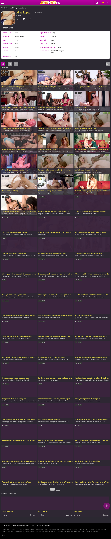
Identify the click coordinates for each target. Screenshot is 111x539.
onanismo (54, 255)
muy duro (98, 234)
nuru (76, 484)
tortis (40, 401)
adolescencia (6, 484)
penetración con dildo (8, 463)
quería (101, 130)
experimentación (80, 297)
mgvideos (54, 422)
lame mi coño (15, 110)
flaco (21, 359)
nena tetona (19, 463)
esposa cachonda (87, 130)
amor (40, 359)
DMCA (28, 526)
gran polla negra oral (50, 338)
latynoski (41, 151)
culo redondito (29, 130)
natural (86, 234)
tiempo (102, 484)
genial (89, 110)
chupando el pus (100, 151)
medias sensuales (80, 172)
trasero (41, 338)
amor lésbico (79, 422)
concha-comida (62, 255)
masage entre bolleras (49, 401)
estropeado (48, 151)
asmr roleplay (15, 359)
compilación (42, 89)
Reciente (16, 64)
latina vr (77, 276)
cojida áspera (6, 401)
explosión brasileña (91, 338)
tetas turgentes (6, 89)
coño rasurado (48, 297)
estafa (63, 297)
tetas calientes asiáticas (22, 318)
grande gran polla (16, 401)
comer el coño (21, 276)
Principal (4, 8)
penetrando (67, 130)
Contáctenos (6, 526)
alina (76, 110)
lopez (80, 110)
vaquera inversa (61, 338)
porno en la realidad (8, 234)
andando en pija (43, 234)
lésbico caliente (24, 151)
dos (63, 110)
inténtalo (96, 484)
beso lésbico (89, 297)
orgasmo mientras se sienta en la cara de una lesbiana (54, 214)
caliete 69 (15, 151)
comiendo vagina (98, 380)
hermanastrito (16, 89)
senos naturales (17, 193)
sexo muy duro (55, 193)
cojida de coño (91, 318)
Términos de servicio (18, 526)
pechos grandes (80, 338)
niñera (13, 484)
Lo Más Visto (9, 64)
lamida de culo (79, 214)
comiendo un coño (13, 214)
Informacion (8, 28)
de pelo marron (99, 255)
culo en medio (63, 172)
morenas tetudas (80, 89)
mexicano (92, 234)
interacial (48, 130)
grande (85, 463)
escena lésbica (56, 110)
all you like (19, 338)
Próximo (61, 490)
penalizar (105, 318)
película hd (60, 151)
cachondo (96, 130)
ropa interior (10, 172)
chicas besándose (89, 422)
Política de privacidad (43, 526)
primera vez (89, 484)
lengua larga (95, 110)
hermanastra (61, 442)
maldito (62, 89)
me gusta (26, 338)
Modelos (12, 8)
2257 (33, 526)
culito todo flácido (44, 318)
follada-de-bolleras (44, 255)
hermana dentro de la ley (82, 151)
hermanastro (13, 255)
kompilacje (78, 463)
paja (32, 463)
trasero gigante (30, 255)
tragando (89, 172)
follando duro (102, 338)
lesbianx (4, 214)
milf (28, 276)
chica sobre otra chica (21, 172)
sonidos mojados (62, 401)
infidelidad (27, 463)
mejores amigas (99, 297)
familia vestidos (87, 380)
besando (26, 380)
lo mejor (32, 151)
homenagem (91, 463)
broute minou (6, 110)
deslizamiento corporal (49, 484)
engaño (41, 297)
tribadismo (68, 89)
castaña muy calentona (29, 401)
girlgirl (4, 172)
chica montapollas (64, 422)
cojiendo (77, 130)
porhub (49, 422)
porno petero (92, 214)
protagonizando (7, 151)
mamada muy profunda (50, 463)
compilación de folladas (27, 110)
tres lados (31, 297)
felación (69, 442)
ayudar (14, 276)
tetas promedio (97, 172)
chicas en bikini (100, 422)
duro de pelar (96, 401)
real (40, 484)
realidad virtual (102, 359)
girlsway (4, 193)
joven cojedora (19, 234)
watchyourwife (43, 172)
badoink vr (78, 359)
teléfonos (66, 151)
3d (83, 359)
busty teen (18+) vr (86, 276)
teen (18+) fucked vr (99, 276)
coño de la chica (53, 172)
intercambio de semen (100, 89)
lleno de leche (26, 89)
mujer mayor (60, 484)
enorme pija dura (7, 422)
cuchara (17, 130)
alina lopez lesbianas (45, 110)
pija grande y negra (57, 130)
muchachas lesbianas (8, 380)
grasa (22, 130)
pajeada (81, 255)
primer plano (21, 255)
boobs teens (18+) (44, 380)
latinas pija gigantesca (19, 422)
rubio (9, 193)
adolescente (28, 234)
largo (85, 110)
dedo (76, 255)
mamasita (5, 297)
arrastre (62, 193)
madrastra (78, 401)
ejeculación (5, 130)
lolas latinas (55, 359)
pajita (11, 130)
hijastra (106, 380)
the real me (5, 338)
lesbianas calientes (8, 318)
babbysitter (42, 422)
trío (68, 297)
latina (86, 359)
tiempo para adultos (53, 89)
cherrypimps (79, 234)
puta (54, 151)
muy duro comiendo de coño (83, 442)
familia (93, 151)
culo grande (89, 89)
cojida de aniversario (53, 276)
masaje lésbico (6, 276)
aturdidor (25, 193)
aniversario (64, 276)
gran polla (5, 255)
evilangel (41, 130)
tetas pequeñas (89, 255)
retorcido (98, 318)
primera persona (14, 297)
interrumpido (42, 276)
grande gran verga (44, 193)
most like (12, 338)
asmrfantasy (6, 359)
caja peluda (78, 193)
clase (40, 463)
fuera (86, 214)
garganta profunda (25, 214)
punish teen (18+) (80, 318)
